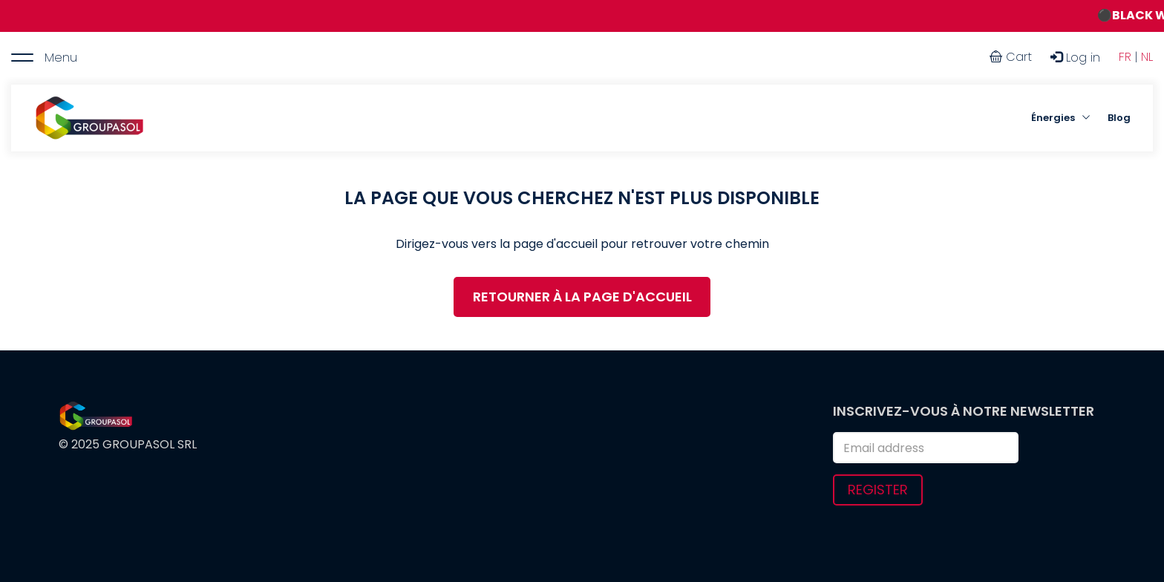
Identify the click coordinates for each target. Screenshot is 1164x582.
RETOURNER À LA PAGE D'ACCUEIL (582, 296)
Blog (1119, 118)
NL (1147, 56)
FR (1125, 56)
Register (878, 489)
